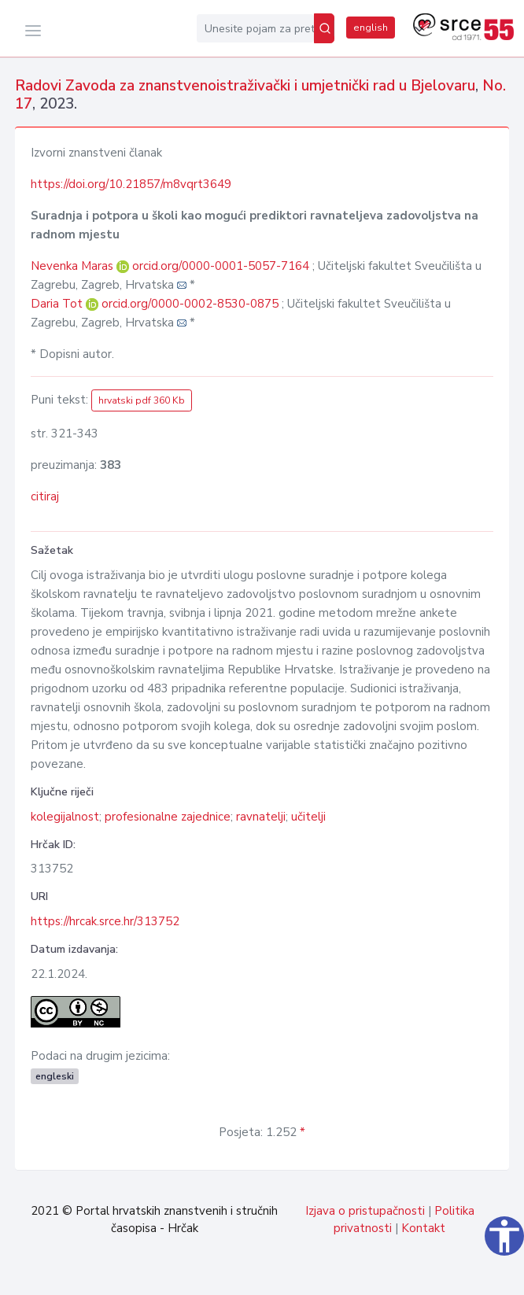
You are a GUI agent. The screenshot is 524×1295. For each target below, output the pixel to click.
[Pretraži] (324, 28)
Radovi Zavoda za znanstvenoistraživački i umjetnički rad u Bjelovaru (245, 86)
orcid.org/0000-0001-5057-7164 (220, 266)
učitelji (308, 817)
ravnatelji (261, 817)
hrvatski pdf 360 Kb (141, 400)
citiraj (45, 496)
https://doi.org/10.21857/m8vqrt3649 (131, 184)
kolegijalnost (65, 817)
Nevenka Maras (73, 266)
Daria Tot (58, 304)
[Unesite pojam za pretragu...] (255, 28)
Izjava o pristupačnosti (365, 1211)
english (370, 27)
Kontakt (423, 1228)
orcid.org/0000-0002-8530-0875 (190, 304)
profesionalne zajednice (168, 817)
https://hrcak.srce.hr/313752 (105, 921)
